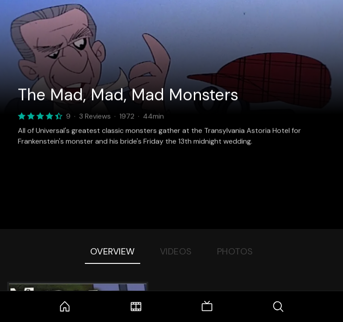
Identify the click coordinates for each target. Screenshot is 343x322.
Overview (112, 251)
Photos (235, 251)
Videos (176, 251)
